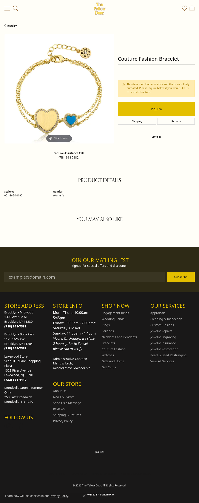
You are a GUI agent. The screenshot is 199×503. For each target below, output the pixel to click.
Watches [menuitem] (108, 355)
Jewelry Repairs (161, 331)
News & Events (63, 397)
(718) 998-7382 (69, 157)
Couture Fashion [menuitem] (114, 349)
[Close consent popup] (83, 496)
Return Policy (56, 474)
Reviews (59, 409)
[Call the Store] (15, 326)
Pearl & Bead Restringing (168, 355)
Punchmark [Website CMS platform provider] (107, 494)
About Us (59, 391)
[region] (59, 88)
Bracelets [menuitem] (108, 343)
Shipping (137, 121)
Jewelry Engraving (163, 337)
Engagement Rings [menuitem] (115, 313)
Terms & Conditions (103, 474)
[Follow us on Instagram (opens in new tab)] (8, 426)
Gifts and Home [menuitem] (113, 361)
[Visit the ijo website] (99, 452)
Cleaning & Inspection (166, 319)
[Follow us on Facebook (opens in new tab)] (19, 426)
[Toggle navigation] (7, 8)
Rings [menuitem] (106, 325)
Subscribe (181, 277)
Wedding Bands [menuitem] (113, 319)
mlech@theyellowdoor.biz (71, 368)
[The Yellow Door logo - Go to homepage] (99, 8)
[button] (15, 8)
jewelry (12, 26)
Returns (176, 121)
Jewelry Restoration (164, 349)
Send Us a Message (67, 403)
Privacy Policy (63, 421)
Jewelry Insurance (163, 343)
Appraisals (157, 313)
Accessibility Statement (136, 474)
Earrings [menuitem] (108, 331)
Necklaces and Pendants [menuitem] (119, 337)
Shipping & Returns (67, 415)
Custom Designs (162, 325)
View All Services (162, 361)
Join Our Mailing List (99, 260)
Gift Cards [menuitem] (109, 367)
